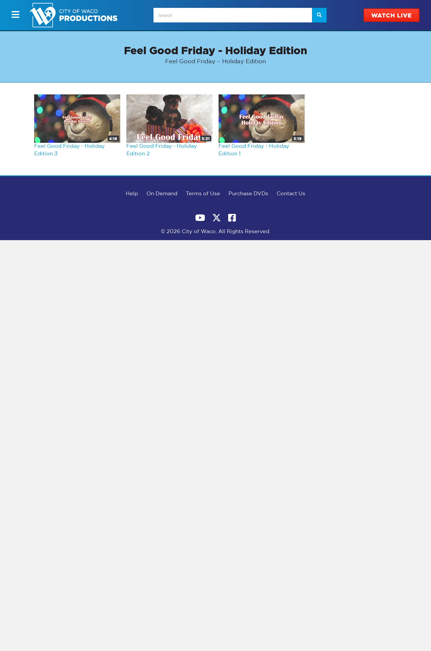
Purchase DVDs (248, 193)
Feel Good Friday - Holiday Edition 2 (161, 150)
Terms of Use (203, 193)
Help (132, 193)
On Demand (161, 193)
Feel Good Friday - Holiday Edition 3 (69, 150)
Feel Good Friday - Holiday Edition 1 (254, 150)
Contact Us (291, 193)
